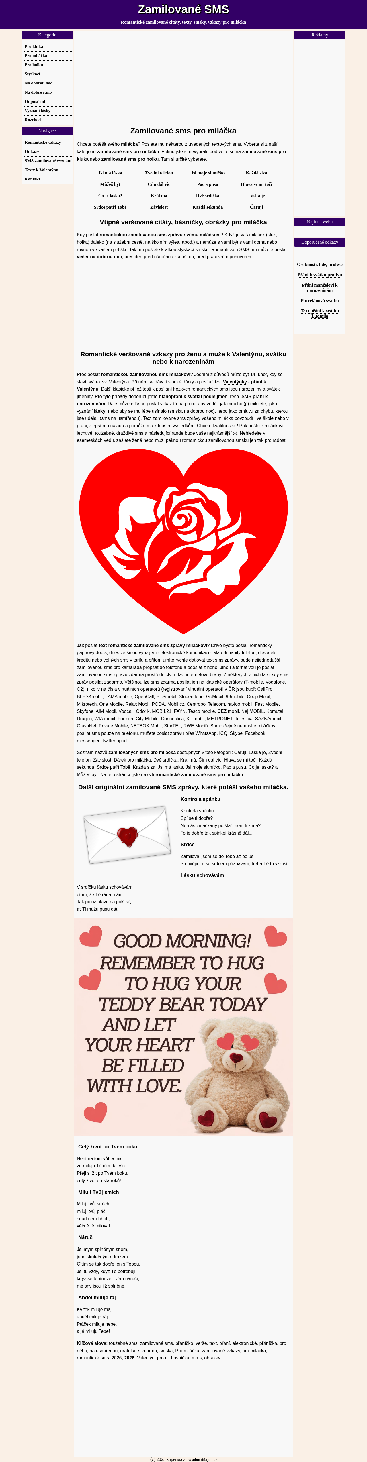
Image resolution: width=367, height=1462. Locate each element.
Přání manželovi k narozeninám (319, 288)
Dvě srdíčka (207, 195)
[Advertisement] (183, 76)
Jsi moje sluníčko (208, 172)
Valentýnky (235, 381)
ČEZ (222, 711)
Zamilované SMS (183, 9)
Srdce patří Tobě (110, 207)
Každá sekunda (208, 207)
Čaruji (256, 207)
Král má (159, 195)
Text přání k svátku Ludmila (320, 313)
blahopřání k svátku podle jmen (193, 396)
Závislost (159, 207)
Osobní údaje (199, 1459)
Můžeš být (110, 184)
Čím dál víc (159, 184)
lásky (100, 411)
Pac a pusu (207, 184)
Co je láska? (110, 195)
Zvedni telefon (159, 172)
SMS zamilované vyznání (48, 160)
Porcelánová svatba (320, 300)
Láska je (256, 195)
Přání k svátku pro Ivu (320, 274)
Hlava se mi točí (256, 184)
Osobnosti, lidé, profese (320, 264)
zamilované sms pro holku (130, 159)
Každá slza (256, 172)
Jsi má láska (110, 172)
